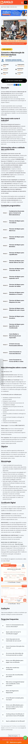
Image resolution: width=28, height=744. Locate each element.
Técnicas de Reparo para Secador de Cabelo (13, 285)
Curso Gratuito (6, 49)
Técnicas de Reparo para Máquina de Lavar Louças (14, 309)
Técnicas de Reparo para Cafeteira (13, 237)
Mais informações (14, 736)
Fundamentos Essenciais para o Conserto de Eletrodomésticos (13, 213)
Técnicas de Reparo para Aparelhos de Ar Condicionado (13, 326)
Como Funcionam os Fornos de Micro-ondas (13, 360)
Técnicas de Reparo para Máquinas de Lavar (13, 301)
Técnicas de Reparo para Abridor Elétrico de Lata (13, 261)
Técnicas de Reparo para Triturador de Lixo (13, 269)
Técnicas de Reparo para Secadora (13, 317)
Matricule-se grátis (13, 742)
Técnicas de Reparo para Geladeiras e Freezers (13, 293)
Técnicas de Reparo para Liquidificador (13, 253)
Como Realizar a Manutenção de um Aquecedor (12, 335)
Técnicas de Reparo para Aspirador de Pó (13, 277)
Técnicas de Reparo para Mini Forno (13, 229)
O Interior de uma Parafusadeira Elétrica (13, 344)
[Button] (25, 7)
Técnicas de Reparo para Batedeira (13, 245)
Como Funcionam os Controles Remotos (12, 352)
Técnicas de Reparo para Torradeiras (13, 221)
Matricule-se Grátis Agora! (14, 80)
